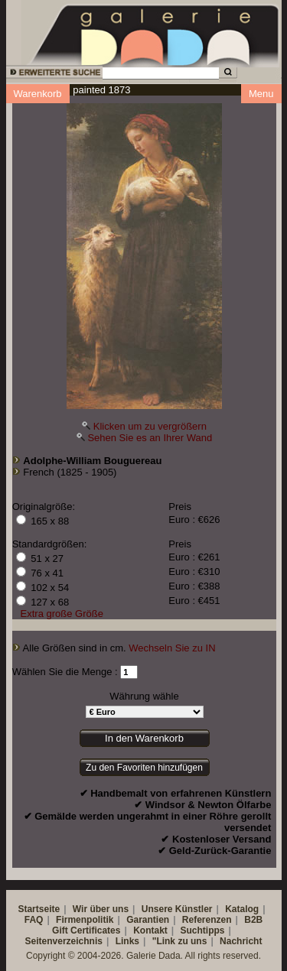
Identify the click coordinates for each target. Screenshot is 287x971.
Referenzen (207, 919)
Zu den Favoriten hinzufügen (144, 767)
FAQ (34, 919)
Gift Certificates (86, 930)
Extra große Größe (62, 613)
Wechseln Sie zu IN (172, 648)
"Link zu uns (179, 941)
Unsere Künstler (177, 909)
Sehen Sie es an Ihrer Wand (149, 437)
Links (127, 941)
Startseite (39, 909)
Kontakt (150, 930)
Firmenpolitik (84, 919)
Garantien (147, 919)
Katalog (242, 909)
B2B (253, 919)
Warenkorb (38, 93)
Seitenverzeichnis (64, 941)
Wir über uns (101, 909)
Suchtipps (203, 930)
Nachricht (241, 941)
